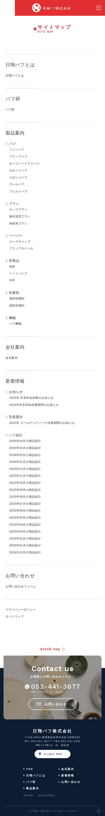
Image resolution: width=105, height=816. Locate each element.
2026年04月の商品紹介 (25, 441)
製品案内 (15, 133)
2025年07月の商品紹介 (25, 503)
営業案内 (16, 417)
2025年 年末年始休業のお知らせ (31, 397)
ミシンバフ (17, 149)
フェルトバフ (18, 191)
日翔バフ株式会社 (52, 731)
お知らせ (16, 392)
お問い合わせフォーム (21, 586)
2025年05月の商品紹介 (25, 517)
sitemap (28, 795)
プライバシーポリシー (21, 609)
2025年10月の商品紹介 (25, 482)
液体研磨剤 (17, 298)
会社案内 (15, 347)
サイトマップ (15, 616)
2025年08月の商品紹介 (25, 496)
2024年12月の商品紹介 (25, 552)
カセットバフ (18, 170)
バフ (12, 143)
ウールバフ (17, 184)
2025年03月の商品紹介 (25, 531)
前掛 (12, 266)
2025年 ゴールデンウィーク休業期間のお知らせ (42, 422)
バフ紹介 (16, 435)
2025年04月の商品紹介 (25, 524)
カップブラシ (18, 209)
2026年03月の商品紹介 (25, 448)
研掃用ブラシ (18, 223)
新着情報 (15, 381)
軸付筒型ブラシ (20, 216)
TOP (29, 769)
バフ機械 (15, 323)
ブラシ (14, 203)
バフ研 (13, 98)
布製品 (14, 260)
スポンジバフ (18, 177)
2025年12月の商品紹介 (25, 468)
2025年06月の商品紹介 (25, 510)
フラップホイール (21, 248)
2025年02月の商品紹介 (25, 538)
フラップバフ (18, 156)
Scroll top (50, 649)
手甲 (12, 280)
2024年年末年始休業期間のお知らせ (34, 404)
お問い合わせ (20, 575)
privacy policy (46, 795)
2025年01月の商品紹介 (25, 545)
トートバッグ (18, 273)
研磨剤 (14, 293)
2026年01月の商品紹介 (25, 461)
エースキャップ (20, 241)
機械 (12, 318)
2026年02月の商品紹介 (25, 455)
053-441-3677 (55, 686)
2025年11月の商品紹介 (25, 475)
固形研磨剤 (17, 305)
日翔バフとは (20, 64)
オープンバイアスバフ (24, 163)
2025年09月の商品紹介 (25, 489)
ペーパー (16, 235)
